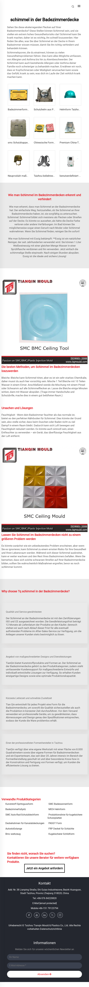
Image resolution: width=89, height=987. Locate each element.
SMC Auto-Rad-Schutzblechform (22, 814)
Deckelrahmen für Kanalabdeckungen (24, 823)
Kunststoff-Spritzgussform (19, 804)
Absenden (44, 974)
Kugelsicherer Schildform (61, 834)
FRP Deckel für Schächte (61, 828)
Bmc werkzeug (13, 834)
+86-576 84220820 (47, 898)
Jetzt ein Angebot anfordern (44, 868)
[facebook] (29, 915)
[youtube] (37, 915)
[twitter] (52, 915)
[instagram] (60, 915)
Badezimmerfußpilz (15, 809)
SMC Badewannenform (60, 804)
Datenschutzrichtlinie (51, 929)
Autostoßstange (13, 828)
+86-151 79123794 (48, 908)
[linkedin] (44, 915)
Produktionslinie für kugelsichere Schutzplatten (64, 816)
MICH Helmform (56, 809)
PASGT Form (55, 823)
